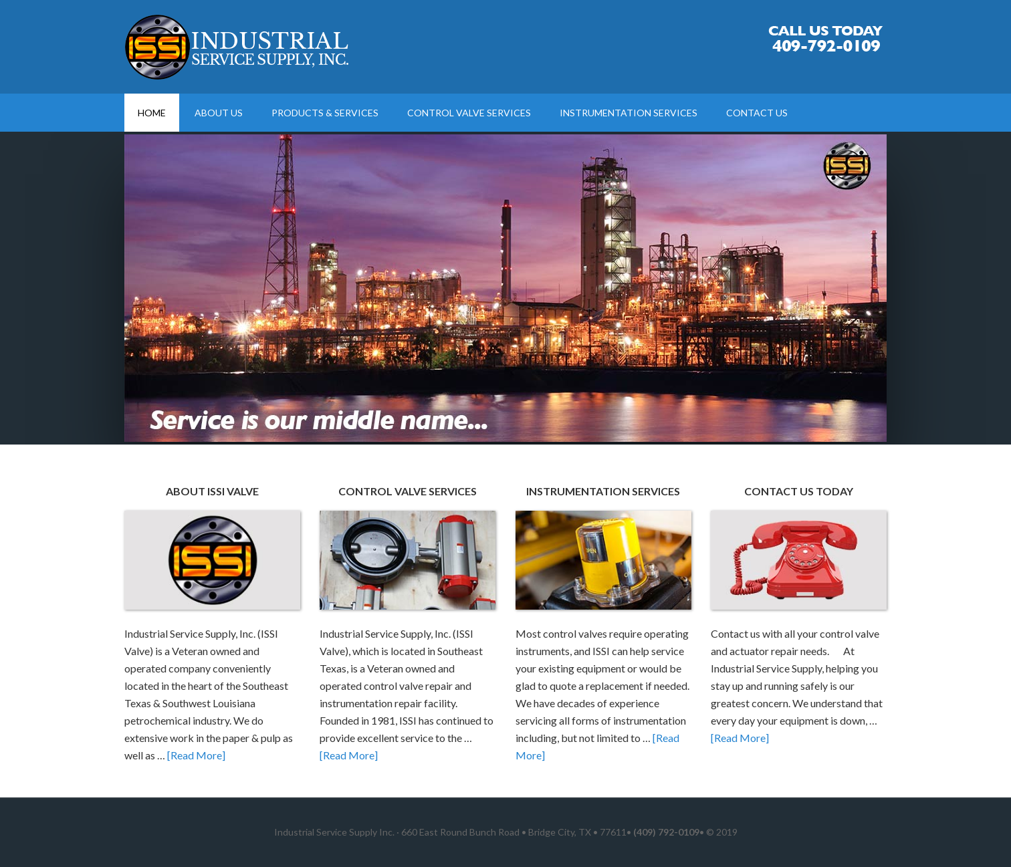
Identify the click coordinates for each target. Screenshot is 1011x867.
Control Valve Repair (238, 46)
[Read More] (196, 755)
